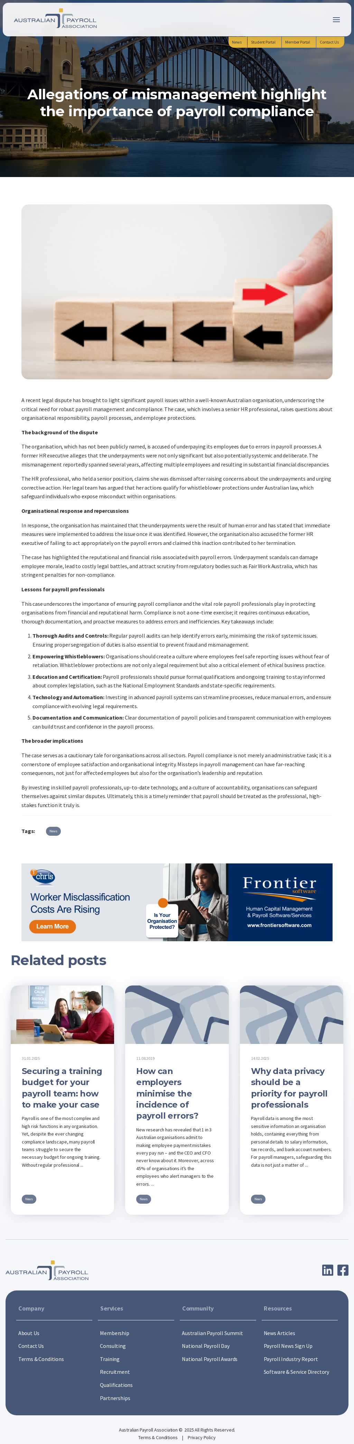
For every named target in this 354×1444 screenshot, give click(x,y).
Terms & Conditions (158, 1437)
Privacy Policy (202, 1437)
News (53, 831)
